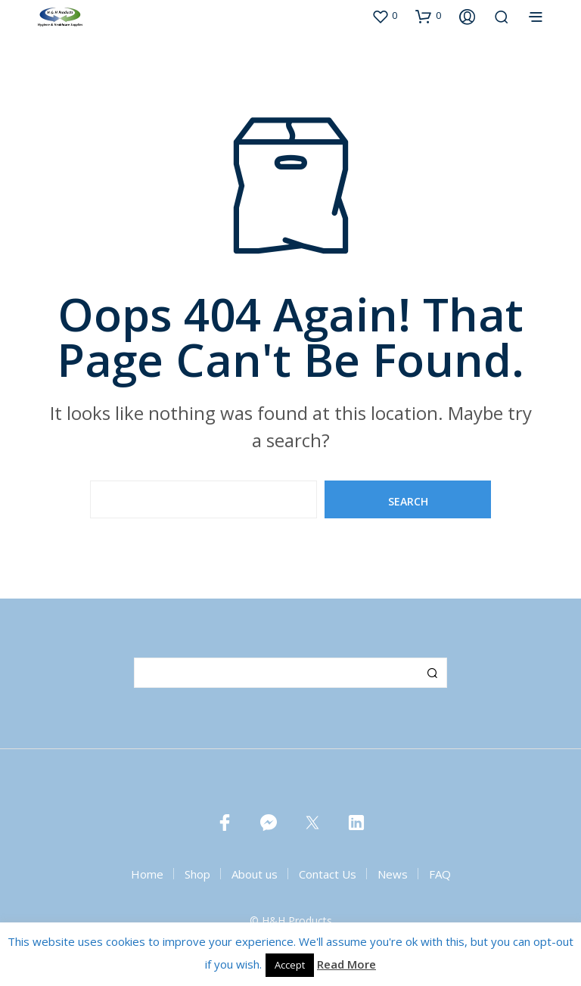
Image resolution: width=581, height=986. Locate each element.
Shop (197, 874)
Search (432, 673)
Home (147, 874)
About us (254, 874)
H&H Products (297, 921)
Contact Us (327, 874)
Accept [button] (290, 965)
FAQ (440, 874)
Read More (346, 964)
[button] (384, 15)
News (392, 874)
